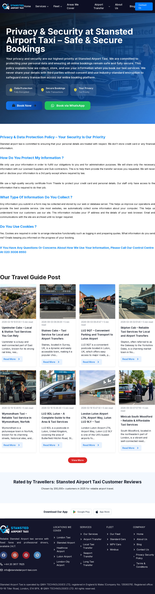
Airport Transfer (102, 6)
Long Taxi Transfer (87, 563)
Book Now (24, 106)
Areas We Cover (73, 6)
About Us (118, 6)
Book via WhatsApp (67, 105)
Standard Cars (116, 539)
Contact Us (142, 6)
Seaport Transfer (86, 555)
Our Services (89, 534)
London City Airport (61, 563)
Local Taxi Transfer (87, 546)
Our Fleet (113, 534)
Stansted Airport (64, 542)
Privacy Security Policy (143, 556)
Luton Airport (62, 556)
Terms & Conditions (140, 565)
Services (42, 6)
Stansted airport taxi (11, 143)
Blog (132, 6)
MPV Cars (113, 544)
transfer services (113, 168)
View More (78, 460)
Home (27, 6)
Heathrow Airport (60, 549)
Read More (12, 359)
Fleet (57, 6)
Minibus (112, 549)
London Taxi (61, 537)
